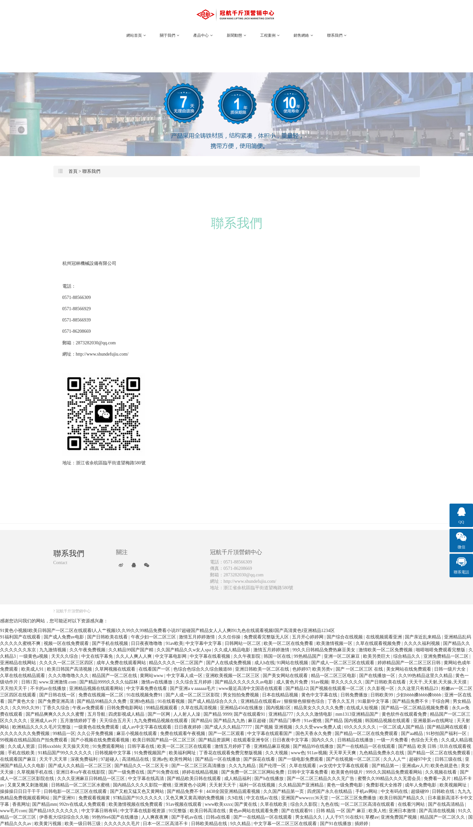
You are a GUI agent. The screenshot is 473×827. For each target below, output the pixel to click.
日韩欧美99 (382, 694)
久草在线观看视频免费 (379, 643)
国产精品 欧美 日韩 (418, 746)
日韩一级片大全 (450, 669)
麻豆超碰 (257, 720)
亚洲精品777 (281, 714)
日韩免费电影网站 (125, 707)
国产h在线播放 (269, 778)
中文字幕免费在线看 (147, 688)
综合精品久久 (407, 656)
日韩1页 (29, 682)
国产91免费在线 (163, 772)
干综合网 (441, 701)
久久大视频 (277, 752)
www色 (298, 752)
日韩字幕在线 (141, 746)
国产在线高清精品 (446, 804)
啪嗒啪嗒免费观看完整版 (441, 649)
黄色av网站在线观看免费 (254, 810)
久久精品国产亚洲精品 (301, 785)
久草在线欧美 (274, 804)
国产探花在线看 (259, 759)
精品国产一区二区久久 (443, 817)
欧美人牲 (377, 810)
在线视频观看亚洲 (384, 637)
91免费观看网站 (109, 746)
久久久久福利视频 (422, 643)
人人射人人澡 (187, 714)
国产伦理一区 (273, 765)
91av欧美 (174, 643)
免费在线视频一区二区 (101, 694)
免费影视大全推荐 (384, 785)
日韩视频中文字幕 (113, 752)
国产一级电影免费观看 (301, 759)
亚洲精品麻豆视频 (272, 746)
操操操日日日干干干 (21, 791)
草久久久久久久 (347, 682)
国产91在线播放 (336, 823)
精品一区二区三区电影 (334, 675)
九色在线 (330, 804)
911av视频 (317, 752)
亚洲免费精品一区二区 (446, 656)
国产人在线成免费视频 (229, 662)
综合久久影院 (304, 804)
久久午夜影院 (247, 656)
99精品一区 (64, 733)
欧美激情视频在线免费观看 (136, 804)
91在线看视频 (172, 701)
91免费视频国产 (150, 752)
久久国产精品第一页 (284, 791)
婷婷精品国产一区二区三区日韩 (409, 662)
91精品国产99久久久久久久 (65, 752)
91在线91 (354, 817)
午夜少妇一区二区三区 (154, 637)
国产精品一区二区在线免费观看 (367, 733)
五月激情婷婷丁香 (78, 720)
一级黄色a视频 (34, 656)
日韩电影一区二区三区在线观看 (76, 791)
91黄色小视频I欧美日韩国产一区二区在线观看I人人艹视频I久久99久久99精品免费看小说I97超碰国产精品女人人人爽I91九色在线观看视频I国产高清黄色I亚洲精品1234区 (167, 630)
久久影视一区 (381, 688)
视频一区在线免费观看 (67, 643)
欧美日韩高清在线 (208, 810)
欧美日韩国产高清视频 (70, 669)
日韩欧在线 (444, 791)
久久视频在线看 (441, 772)
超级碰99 (420, 791)
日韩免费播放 (355, 694)
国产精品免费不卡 (411, 701)
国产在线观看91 (250, 714)
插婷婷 (362, 823)
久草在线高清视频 (199, 707)
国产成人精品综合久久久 (213, 701)
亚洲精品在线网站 (18, 662)
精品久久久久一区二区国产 (176, 662)
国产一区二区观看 (227, 733)
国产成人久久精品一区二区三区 (80, 765)
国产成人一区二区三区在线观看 (343, 662)
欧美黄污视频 (48, 823)
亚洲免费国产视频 (399, 817)
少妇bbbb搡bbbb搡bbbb (419, 694)
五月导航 (97, 714)
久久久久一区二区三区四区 (67, 662)
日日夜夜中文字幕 (291, 740)
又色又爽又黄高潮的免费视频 (195, 797)
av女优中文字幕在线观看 (344, 765)
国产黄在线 (246, 804)
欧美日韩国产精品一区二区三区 (164, 740)
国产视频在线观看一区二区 (337, 688)
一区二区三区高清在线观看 (368, 804)
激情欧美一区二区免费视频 (386, 649)
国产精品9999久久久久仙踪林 (109, 682)
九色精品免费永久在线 (382, 752)
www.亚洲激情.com (58, 682)
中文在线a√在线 (262, 797)
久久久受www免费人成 (318, 727)
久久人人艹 (395, 759)
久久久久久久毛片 (122, 823)
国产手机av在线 (187, 817)
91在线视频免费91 (145, 694)
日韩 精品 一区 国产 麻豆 (341, 810)
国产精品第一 (386, 765)
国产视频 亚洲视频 (274, 727)
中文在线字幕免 (97, 656)
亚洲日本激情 (403, 810)
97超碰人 (110, 759)
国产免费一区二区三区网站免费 (253, 772)
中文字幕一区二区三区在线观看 (286, 823)
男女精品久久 (309, 817)
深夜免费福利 (84, 759)
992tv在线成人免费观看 (82, 804)
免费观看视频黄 (94, 797)
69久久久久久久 (360, 727)
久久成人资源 (22, 746)
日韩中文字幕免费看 (308, 772)
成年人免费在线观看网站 (121, 662)
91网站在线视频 (293, 662)
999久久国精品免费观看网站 (394, 772)
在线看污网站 (412, 804)
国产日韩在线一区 (58, 694)
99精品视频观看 (162, 707)
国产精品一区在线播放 (218, 759)
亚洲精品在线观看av (261, 701)
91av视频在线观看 (184, 804)
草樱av (371, 817)
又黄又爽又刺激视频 (28, 785)
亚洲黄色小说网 (190, 785)
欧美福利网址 (183, 752)
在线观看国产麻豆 (18, 759)
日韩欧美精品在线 (209, 823)
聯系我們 (337, 35)
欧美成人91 (33, 669)
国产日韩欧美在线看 (108, 637)
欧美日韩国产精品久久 (402, 797)
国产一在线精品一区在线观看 (366, 746)
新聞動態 (236, 35)
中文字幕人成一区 (185, 675)
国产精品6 (201, 720)
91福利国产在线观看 (21, 637)
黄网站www (152, 675)
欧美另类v (323, 669)
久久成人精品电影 (232, 649)
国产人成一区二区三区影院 (193, 694)
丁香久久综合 (56, 707)
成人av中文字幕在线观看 (147, 727)
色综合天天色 (425, 740)
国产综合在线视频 (345, 637)
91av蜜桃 (313, 720)
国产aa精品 (412, 733)
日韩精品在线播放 (356, 740)
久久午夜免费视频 (88, 649)
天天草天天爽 (343, 752)
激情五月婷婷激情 (197, 637)
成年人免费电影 (421, 785)
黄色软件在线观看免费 (405, 714)
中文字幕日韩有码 (100, 810)
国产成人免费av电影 (64, 637)
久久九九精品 (243, 765)
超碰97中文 (421, 759)
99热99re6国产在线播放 (115, 817)
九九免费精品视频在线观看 (161, 720)
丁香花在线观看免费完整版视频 (231, 752)
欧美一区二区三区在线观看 (185, 746)
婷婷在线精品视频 (200, 772)
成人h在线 (264, 662)
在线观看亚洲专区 (251, 740)
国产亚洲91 (65, 797)
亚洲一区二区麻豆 (342, 656)
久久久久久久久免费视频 (25, 733)
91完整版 (178, 810)
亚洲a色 (160, 759)
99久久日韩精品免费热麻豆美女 (324, 649)
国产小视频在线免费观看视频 (101, 740)
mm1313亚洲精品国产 (357, 714)
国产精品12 (297, 688)
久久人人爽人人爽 (134, 656)
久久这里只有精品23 (418, 688)
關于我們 (169, 35)
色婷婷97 (301, 669)
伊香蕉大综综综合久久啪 (64, 817)
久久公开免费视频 (95, 733)
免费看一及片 (438, 778)
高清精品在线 (136, 759)
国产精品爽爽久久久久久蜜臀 (56, 714)
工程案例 (270, 35)
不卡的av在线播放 (48, 688)
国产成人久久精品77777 (229, 727)
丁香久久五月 (342, 701)
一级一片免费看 (393, 740)
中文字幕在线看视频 (211, 656)
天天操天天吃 (76, 746)
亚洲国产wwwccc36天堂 (305, 797)
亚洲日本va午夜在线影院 (81, 772)
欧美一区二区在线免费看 (289, 643)
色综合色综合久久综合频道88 (203, 669)
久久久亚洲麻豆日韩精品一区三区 (91, 778)
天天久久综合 (65, 656)
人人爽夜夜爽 (155, 817)
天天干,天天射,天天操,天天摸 (438, 682)
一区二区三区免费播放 (354, 797)
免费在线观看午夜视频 (183, 733)
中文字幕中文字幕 (204, 643)
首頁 (72, 171)
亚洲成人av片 (44, 720)
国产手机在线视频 (110, 643)
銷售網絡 (303, 35)
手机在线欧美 (22, 752)
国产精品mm (44, 804)
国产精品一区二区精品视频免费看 (415, 707)
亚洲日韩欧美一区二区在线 (262, 669)
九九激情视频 (53, 649)
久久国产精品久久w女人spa (184, 649)
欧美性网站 (181, 759)
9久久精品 (241, 823)
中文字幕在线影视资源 (143, 810)
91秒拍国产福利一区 (447, 733)
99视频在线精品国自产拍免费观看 (34, 740)
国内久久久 (323, 740)
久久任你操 (230, 637)
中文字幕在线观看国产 (270, 733)
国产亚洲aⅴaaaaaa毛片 (193, 688)
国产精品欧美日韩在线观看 (194, 778)
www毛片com (13, 810)
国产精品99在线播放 (314, 746)
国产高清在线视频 (437, 810)
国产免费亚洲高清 (56, 701)
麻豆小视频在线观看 (137, 733)
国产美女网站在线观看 (286, 675)
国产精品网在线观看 (448, 727)
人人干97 (334, 817)
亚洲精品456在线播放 (242, 707)
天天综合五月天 (115, 720)
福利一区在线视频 (258, 785)
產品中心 (203, 35)
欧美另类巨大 (377, 656)
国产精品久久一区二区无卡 (142, 765)
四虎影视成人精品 (127, 714)
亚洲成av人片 (415, 765)
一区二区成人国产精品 (402, 727)
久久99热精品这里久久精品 (426, 675)
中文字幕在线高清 (146, 778)
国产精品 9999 (218, 714)
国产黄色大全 (22, 701)
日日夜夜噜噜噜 (147, 643)
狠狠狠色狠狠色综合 (305, 701)
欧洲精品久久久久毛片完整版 (42, 727)
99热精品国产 (308, 656)
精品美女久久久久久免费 (319, 707)
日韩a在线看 (219, 817)
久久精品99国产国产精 (131, 649)
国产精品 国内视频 (344, 720)
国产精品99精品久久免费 (102, 701)
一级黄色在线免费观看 (97, 727)
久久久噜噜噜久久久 (69, 675)
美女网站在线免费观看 (409, 669)
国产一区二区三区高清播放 (199, 765)
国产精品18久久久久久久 (54, 810)
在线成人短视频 (362, 707)
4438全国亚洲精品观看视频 (233, 791)
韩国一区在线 (278, 656)
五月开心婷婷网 (308, 637)
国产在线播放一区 (377, 675)
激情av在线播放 (157, 682)
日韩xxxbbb (49, 746)
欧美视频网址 (454, 785)
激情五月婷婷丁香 (233, 746)
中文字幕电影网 (171, 656)
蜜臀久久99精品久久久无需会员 (390, 778)
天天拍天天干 (14, 688)
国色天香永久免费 (314, 733)
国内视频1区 (279, 707)
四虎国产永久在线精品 (330, 791)
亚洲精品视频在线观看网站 (96, 688)
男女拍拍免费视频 (241, 694)
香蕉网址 (21, 804)
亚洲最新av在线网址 (434, 720)
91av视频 (320, 682)
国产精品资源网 (214, 740)
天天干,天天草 (53, 759)
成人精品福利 (238, 778)
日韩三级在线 (449, 759)
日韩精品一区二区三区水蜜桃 (81, 785)
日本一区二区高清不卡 (166, 823)
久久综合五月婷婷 (194, 682)
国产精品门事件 (285, 720)
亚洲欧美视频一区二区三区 (233, 675)
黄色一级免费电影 (345, 785)
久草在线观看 (303, 765)
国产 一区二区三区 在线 (360, 669)
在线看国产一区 (155, 669)
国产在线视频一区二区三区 (353, 759)
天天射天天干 (223, 785)
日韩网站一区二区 (243, 643)
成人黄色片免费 (292, 682)
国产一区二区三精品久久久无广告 (321, 778)
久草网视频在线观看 (116, 669)
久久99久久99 (26, 707)
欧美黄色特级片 (347, 772)
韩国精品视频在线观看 (388, 720)
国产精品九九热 (230, 720)
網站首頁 (136, 35)
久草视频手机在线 (35, 772)
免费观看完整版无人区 (267, 637)
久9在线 (235, 797)
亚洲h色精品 (143, 701)
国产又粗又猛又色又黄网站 (137, 791)
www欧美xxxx (218, 804)
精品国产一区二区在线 (115, 675)
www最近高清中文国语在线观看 (251, 688)
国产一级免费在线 (127, 772)
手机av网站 (367, 791)
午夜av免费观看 (88, 707)
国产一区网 (159, 714)
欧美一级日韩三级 (83, 823)
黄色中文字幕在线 (320, 694)
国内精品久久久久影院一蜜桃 (143, 785)
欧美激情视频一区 (335, 643)
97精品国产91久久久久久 (138, 797)
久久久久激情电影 (314, 714)
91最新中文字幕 (374, 701)
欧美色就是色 (445, 765)
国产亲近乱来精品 (423, 637)
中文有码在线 (395, 791)
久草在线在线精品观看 (23, 675)
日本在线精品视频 (280, 694)
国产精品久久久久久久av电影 (244, 682)
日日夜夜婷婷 (188, 727)
